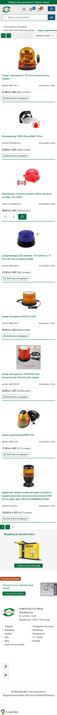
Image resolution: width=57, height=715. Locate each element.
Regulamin (9, 630)
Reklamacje (38, 630)
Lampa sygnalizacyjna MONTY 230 (18, 435)
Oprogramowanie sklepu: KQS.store (19, 695)
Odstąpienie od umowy (43, 626)
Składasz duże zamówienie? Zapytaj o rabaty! (28, 2)
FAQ (7, 637)
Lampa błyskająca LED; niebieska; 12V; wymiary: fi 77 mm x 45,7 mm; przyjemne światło (26, 257)
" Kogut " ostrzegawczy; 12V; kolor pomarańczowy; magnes (26, 77)
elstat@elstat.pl (26, 612)
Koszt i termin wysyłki (14, 644)
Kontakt (8, 633)
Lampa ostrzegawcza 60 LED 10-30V (19, 316)
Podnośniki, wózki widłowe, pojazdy (19, 30)
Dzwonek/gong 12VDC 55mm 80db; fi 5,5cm (22, 136)
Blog (7, 641)
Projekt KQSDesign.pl (45, 695)
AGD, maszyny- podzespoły (15, 27)
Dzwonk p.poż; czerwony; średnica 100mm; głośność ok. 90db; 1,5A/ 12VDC (26, 195)
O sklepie (9, 626)
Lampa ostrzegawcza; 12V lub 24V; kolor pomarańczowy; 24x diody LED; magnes (21, 376)
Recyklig (36, 641)
